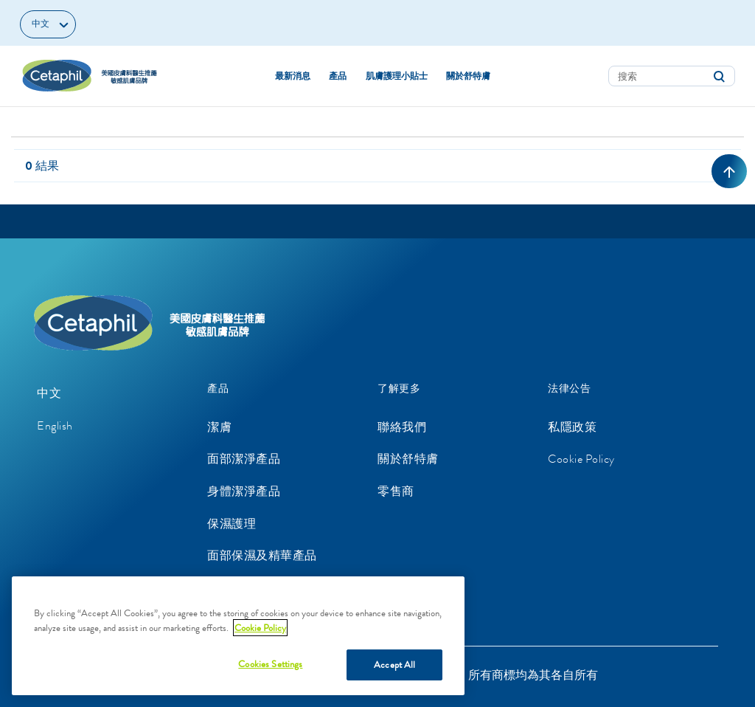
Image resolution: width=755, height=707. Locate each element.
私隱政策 (572, 426)
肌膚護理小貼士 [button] (397, 76)
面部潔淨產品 (243, 458)
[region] (238, 635)
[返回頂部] (729, 171)
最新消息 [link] (292, 76)
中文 (49, 392)
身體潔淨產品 (243, 491)
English (55, 425)
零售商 (396, 491)
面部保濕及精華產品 (262, 555)
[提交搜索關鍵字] (719, 77)
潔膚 (219, 426)
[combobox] (671, 76)
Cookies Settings (270, 664)
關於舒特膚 (408, 458)
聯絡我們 (402, 426)
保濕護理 (231, 523)
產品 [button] (338, 76)
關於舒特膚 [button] (468, 76)
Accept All (394, 665)
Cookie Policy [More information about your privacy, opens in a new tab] (260, 628)
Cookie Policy (581, 458)
